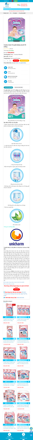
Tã (10, 13)
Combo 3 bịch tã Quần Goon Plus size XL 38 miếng (23, 320)
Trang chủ (5, 13)
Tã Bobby (15, 13)
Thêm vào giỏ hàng (24, 60)
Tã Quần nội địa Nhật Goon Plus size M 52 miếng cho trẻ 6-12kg (23, 341)
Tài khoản (6, 1)
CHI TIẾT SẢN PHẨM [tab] (8, 87)
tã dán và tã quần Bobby (20, 62)
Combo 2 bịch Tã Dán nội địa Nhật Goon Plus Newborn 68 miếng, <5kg (23, 427)
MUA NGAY (16, 289)
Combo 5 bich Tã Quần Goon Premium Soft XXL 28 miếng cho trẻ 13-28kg (23, 406)
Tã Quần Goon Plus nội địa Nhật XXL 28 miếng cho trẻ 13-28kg (22, 384)
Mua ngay (16, 60)
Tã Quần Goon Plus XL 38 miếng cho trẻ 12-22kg (8, 320)
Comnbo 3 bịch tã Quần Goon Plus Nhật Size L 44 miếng (9, 384)
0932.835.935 (20, 297)
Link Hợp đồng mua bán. (9, 283)
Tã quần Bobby (22, 13)
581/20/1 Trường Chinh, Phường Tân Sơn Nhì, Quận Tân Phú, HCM (15, 293)
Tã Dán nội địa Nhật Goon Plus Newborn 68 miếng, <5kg (9, 427)
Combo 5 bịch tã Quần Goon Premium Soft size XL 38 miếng (9, 341)
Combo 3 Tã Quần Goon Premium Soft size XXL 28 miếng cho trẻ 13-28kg (8, 406)
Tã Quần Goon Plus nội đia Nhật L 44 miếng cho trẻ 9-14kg (22, 363)
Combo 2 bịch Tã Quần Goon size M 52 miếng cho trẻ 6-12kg (9, 363)
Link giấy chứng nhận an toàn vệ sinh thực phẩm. (14, 282)
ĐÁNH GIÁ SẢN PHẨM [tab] (18, 87)
